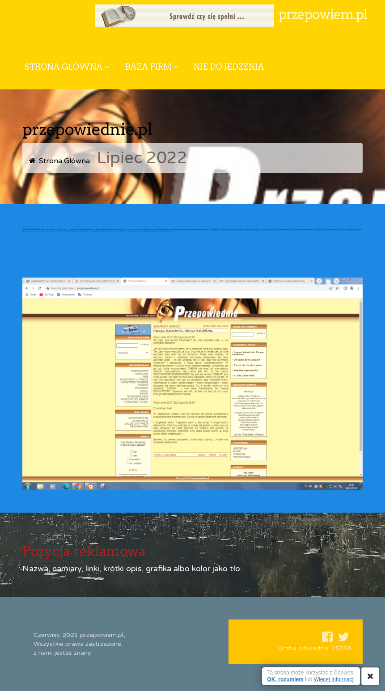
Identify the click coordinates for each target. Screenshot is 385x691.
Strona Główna (64, 160)
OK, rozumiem (285, 679)
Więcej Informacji (334, 679)
